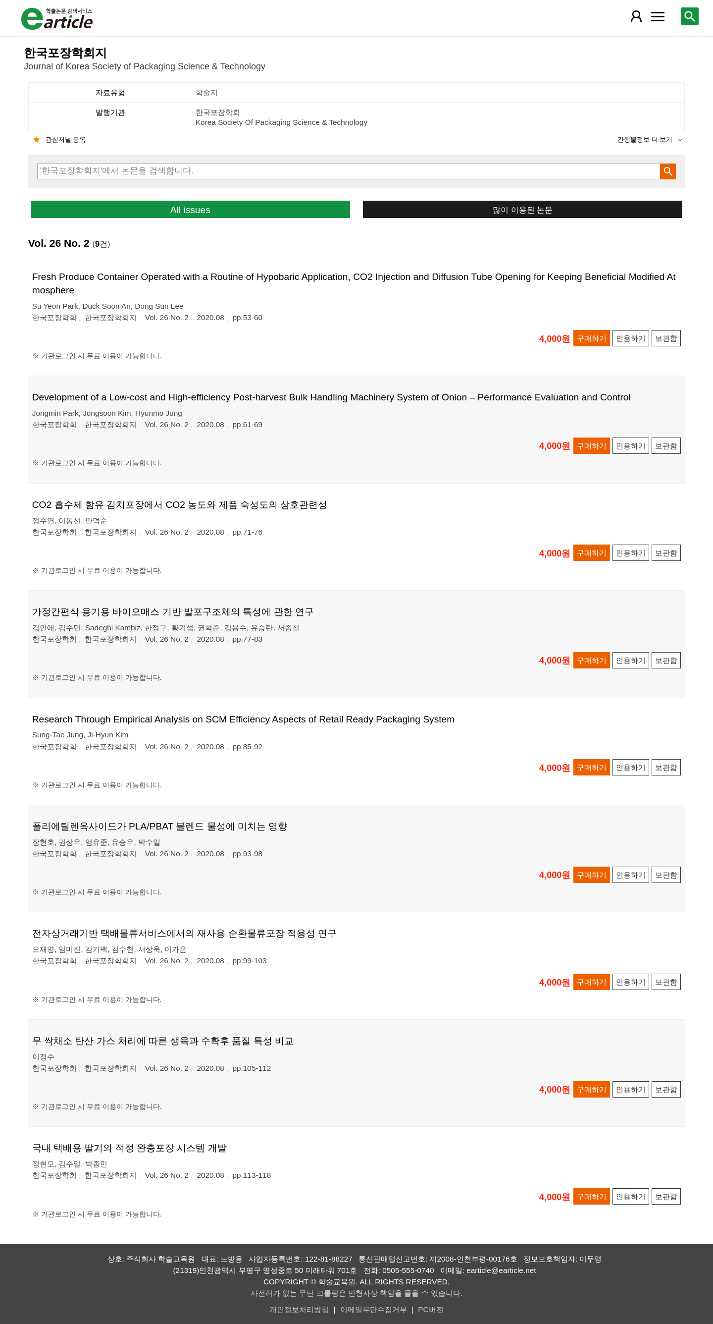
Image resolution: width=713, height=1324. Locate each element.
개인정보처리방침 (299, 1309)
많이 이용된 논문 (523, 209)
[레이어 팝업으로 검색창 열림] (690, 16)
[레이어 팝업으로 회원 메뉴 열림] (636, 16)
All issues (190, 210)
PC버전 (430, 1309)
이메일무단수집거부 (373, 1309)
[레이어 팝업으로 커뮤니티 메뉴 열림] (657, 16)
